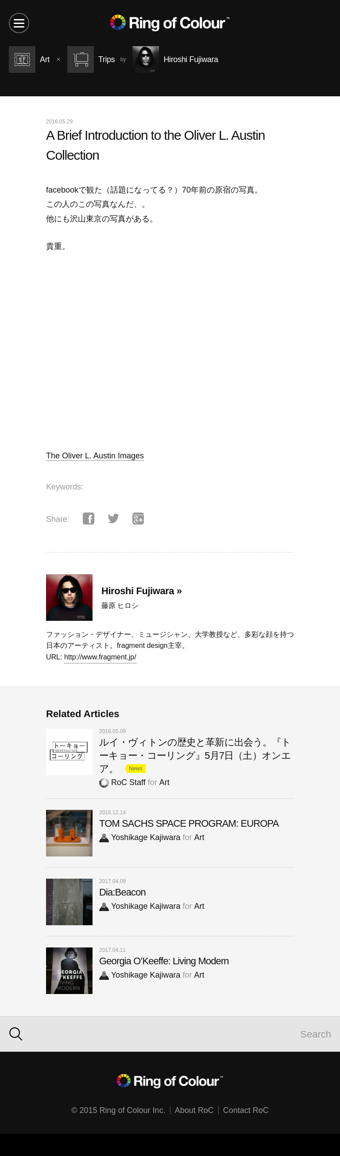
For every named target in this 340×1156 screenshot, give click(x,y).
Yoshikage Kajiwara (139, 837)
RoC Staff (122, 782)
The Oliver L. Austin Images (95, 455)
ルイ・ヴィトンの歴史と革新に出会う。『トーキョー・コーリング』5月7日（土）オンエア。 (195, 755)
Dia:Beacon (122, 892)
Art (164, 782)
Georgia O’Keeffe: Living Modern (164, 961)
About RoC (194, 1110)
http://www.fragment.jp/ (100, 657)
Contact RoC (246, 1110)
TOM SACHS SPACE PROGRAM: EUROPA (188, 823)
